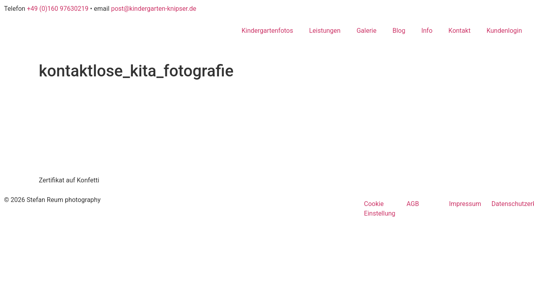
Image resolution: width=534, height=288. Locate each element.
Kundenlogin (504, 30)
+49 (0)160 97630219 (57, 8)
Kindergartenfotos (267, 30)
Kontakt (459, 30)
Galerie (367, 30)
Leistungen (324, 30)
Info (426, 30)
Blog (398, 30)
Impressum (465, 204)
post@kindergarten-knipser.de (153, 8)
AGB (412, 204)
